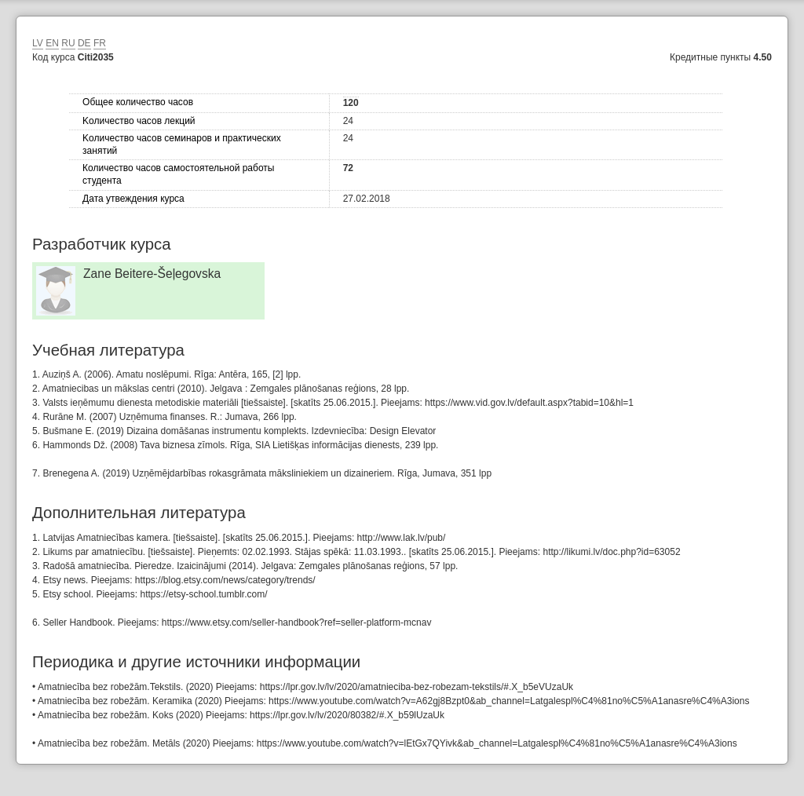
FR (99, 43)
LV (37, 43)
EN (52, 43)
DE (84, 43)
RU (68, 43)
